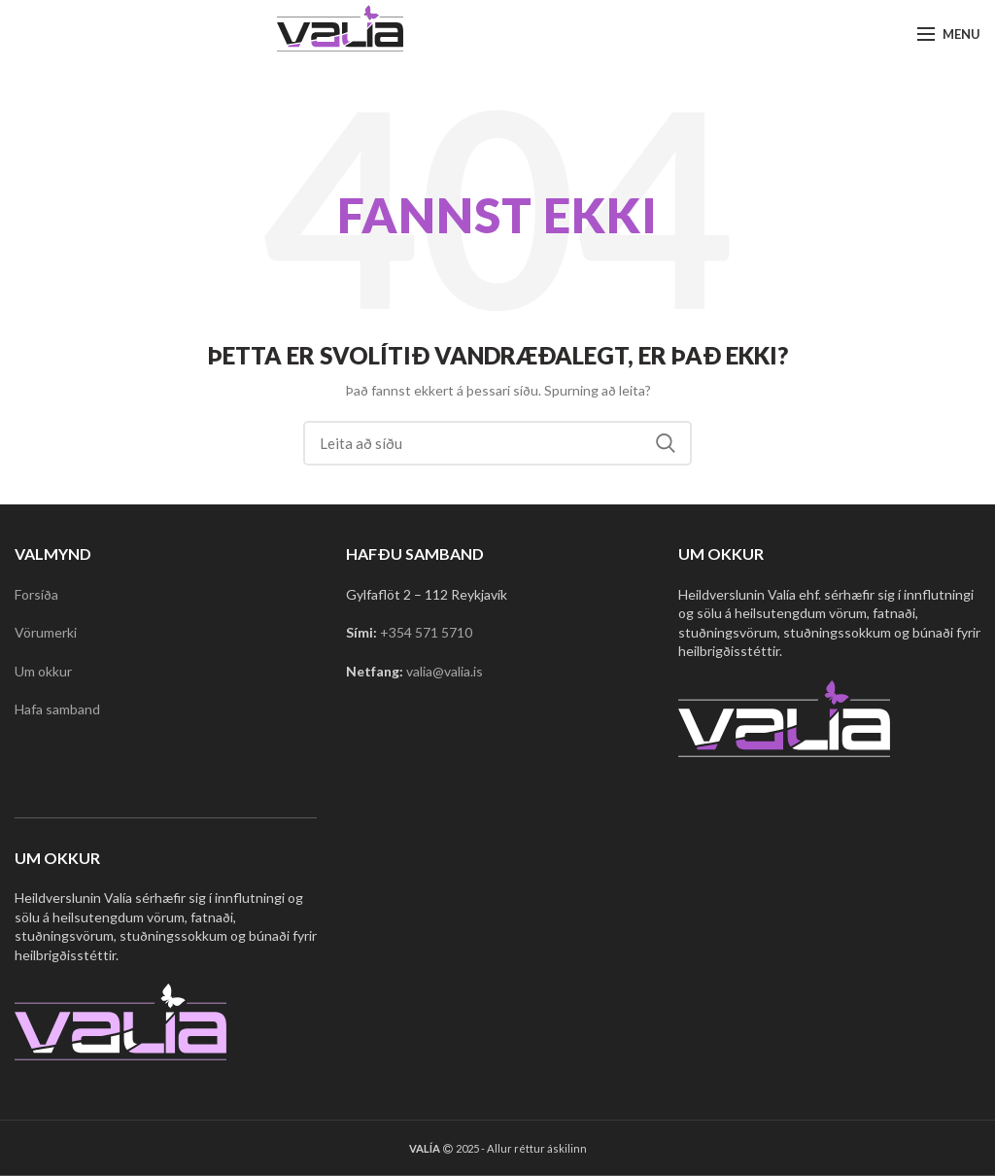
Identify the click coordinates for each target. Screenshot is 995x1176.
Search (665, 443)
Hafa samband (57, 709)
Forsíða (36, 594)
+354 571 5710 (426, 632)
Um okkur (43, 671)
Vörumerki (46, 632)
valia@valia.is (444, 671)
